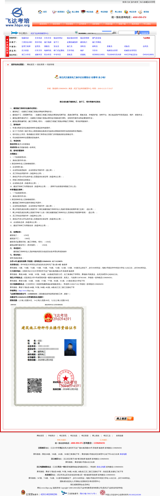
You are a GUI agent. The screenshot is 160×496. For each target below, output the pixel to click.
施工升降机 (96, 42)
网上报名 (118, 12)
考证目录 (132, 12)
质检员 (69, 55)
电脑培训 (25, 38)
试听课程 (95, 24)
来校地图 (123, 454)
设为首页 (134, 2)
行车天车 (47, 38)
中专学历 (57, 55)
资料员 (83, 46)
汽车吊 (95, 50)
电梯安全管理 (112, 50)
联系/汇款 (126, 2)
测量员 (47, 46)
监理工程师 (26, 46)
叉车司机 (70, 50)
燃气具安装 (96, 38)
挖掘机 (83, 55)
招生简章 (56, 24)
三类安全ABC (27, 42)
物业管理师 (84, 38)
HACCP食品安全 (131, 55)
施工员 (69, 46)
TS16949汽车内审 (114, 55)
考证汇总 (106, 436)
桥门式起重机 (59, 50)
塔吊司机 (38, 42)
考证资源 (104, 12)
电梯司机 (47, 50)
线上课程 (75, 12)
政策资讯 (43, 24)
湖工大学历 (26, 55)
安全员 (56, 46)
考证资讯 (62, 436)
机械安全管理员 (130, 50)
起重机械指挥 (72, 42)
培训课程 (69, 24)
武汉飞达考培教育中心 (40, 33)
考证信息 (89, 12)
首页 (45, 12)
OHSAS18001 (148, 55)
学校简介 (51, 436)
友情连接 (119, 436)
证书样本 (82, 24)
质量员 (109, 46)
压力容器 (25, 50)
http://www (23, 291)
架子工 (56, 42)
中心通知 (147, 24)
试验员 (127, 46)
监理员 (37, 46)
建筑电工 (83, 42)
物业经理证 (58, 38)
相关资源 (135, 24)
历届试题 (109, 24)
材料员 (95, 46)
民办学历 (47, 55)
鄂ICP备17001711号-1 (88, 494)
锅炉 (82, 50)
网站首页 (30, 64)
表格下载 (122, 24)
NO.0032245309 (135, 495)
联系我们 (61, 12)
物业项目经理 (72, 38)
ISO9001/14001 (98, 55)
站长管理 (151, 2)
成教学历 (38, 55)
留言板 (146, 12)
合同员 (145, 46)
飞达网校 (146, 38)
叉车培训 (38, 38)
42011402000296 (49, 494)
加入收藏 (143, 2)
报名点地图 (101, 467)
